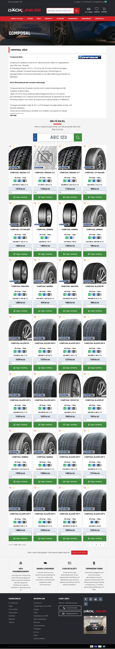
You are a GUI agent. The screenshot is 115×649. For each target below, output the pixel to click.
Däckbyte (48, 19)
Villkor (36, 613)
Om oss (36, 632)
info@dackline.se (99, 2)
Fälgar (30, 19)
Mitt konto (37, 622)
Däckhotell (99, 19)
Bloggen (36, 610)
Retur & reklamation (40, 619)
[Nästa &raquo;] (104, 545)
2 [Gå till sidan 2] (96, 545)
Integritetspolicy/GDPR (41, 616)
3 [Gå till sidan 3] (100, 545)
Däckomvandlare (39, 639)
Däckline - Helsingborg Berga (68, 603)
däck (39, 74)
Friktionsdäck (13, 613)
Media (36, 635)
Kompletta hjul (17, 19)
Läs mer (13, 115)
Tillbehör (60, 19)
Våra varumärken (39, 626)
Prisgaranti (37, 629)
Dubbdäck (12, 616)
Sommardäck (13, 610)
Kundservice (72, 19)
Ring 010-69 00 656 (79, 553)
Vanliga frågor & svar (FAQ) (42, 606)
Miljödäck (12, 619)
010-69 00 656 (88, 2)
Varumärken (86, 19)
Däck (39, 19)
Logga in (78, 2)
